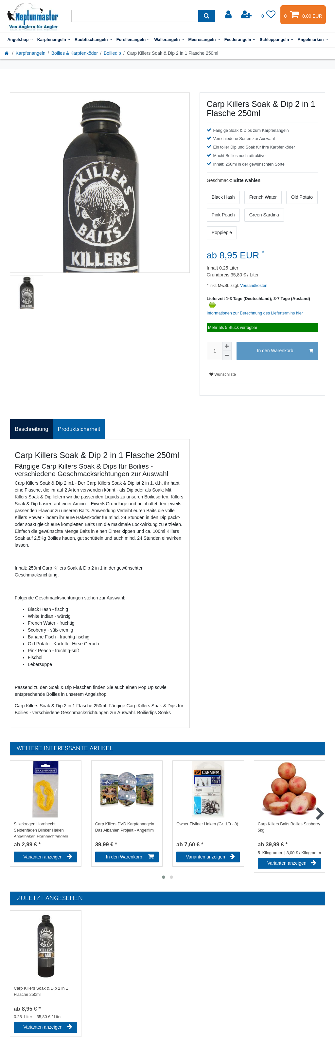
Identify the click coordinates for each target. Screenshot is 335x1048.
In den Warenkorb (285, 351)
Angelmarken (313, 39)
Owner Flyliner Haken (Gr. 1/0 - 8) (207, 824)
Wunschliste (222, 374)
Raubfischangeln (93, 39)
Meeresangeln (204, 39)
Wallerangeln (169, 39)
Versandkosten (253, 285)
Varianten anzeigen (47, 856)
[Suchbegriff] (134, 16)
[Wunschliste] (268, 14)
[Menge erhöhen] (227, 346)
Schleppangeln (276, 39)
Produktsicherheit (79, 429)
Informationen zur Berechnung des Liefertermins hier (255, 313)
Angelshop (19, 39)
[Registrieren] (247, 14)
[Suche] (206, 16)
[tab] (31, 429)
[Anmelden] (229, 14)
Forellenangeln (133, 39)
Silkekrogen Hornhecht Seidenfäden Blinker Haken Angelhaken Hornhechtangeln (41, 829)
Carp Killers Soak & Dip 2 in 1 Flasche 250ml (41, 991)
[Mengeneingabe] (214, 351)
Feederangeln (239, 39)
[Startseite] (7, 53)
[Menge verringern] (227, 355)
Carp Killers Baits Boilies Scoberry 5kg (289, 827)
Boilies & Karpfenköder (74, 53)
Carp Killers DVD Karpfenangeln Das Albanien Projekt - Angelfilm (124, 827)
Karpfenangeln (53, 39)
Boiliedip (112, 53)
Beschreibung (31, 429)
